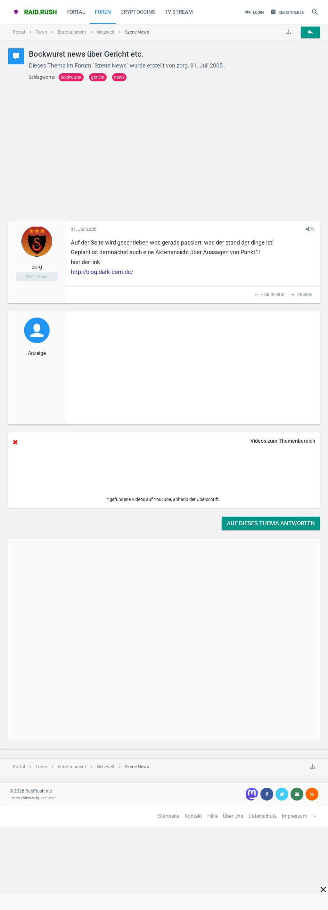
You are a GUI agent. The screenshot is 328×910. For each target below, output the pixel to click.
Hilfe (212, 816)
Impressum (294, 816)
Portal (75, 12)
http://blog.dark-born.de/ (102, 272)
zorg (182, 65)
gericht (98, 77)
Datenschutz (262, 816)
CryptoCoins (137, 12)
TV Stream (179, 12)
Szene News (110, 65)
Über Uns (233, 816)
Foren (103, 12)
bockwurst (71, 77)
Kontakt (193, 816)
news (119, 77)
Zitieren (304, 295)
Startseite (168, 816)
